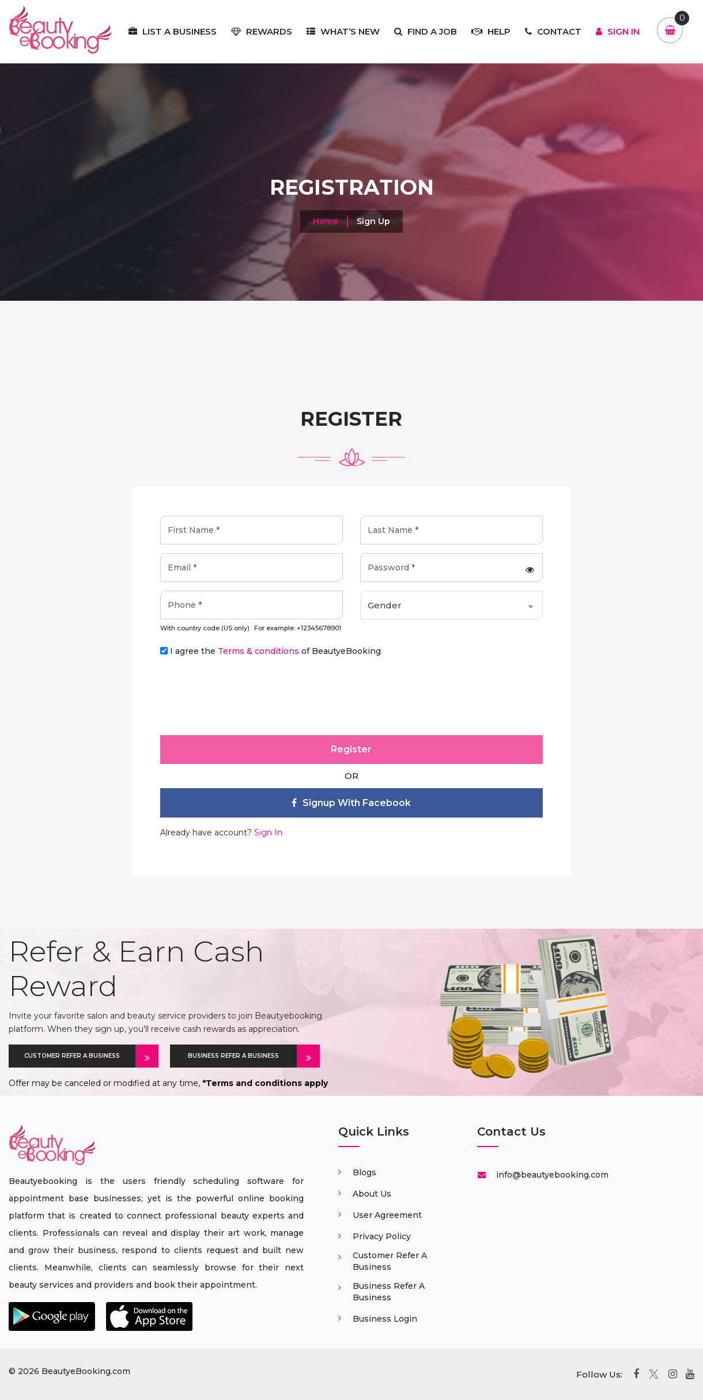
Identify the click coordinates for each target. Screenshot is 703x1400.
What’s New (343, 31)
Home (325, 221)
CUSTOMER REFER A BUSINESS (79, 1056)
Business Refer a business (389, 1292)
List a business (172, 31)
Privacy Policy (382, 1236)
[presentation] (247, 699)
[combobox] (451, 605)
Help (491, 31)
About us (372, 1194)
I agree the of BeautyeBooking (275, 651)
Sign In (618, 31)
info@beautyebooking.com (551, 1175)
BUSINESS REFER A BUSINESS (242, 1056)
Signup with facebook (351, 802)
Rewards (261, 31)
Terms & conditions (258, 651)
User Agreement (387, 1215)
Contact (553, 31)
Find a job (425, 31)
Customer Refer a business (390, 1261)
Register (351, 749)
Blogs (364, 1172)
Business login (385, 1319)
